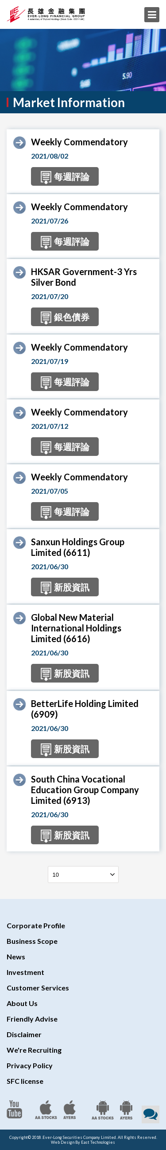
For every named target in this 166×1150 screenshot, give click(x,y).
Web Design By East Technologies (83, 1142)
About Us (22, 1003)
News (16, 956)
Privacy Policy (30, 1065)
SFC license (25, 1081)
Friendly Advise (32, 1018)
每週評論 (65, 177)
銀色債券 (65, 318)
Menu (152, 14)
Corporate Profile (36, 925)
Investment (25, 972)
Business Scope (32, 941)
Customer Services (38, 987)
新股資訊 (65, 588)
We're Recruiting (34, 1050)
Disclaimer (24, 1034)
